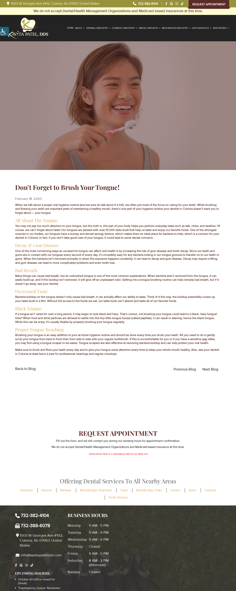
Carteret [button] (210, 490)
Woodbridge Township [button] (96, 490)
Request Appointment (208, 4)
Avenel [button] (46, 490)
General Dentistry (97, 28)
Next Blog (210, 369)
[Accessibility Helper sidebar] (4, 31)
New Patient (220, 28)
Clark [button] (124, 490)
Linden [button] (175, 490)
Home (70, 28)
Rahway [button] (65, 490)
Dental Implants (148, 28)
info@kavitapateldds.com (38, 555)
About (78, 28)
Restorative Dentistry (175, 28)
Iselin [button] (192, 490)
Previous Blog (184, 369)
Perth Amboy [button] (118, 497)
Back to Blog (25, 369)
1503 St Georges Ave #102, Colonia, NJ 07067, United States (53, 3)
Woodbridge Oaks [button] (149, 490)
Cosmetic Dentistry (123, 28)
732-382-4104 (145, 4)
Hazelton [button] (26, 490)
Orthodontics (200, 28)
